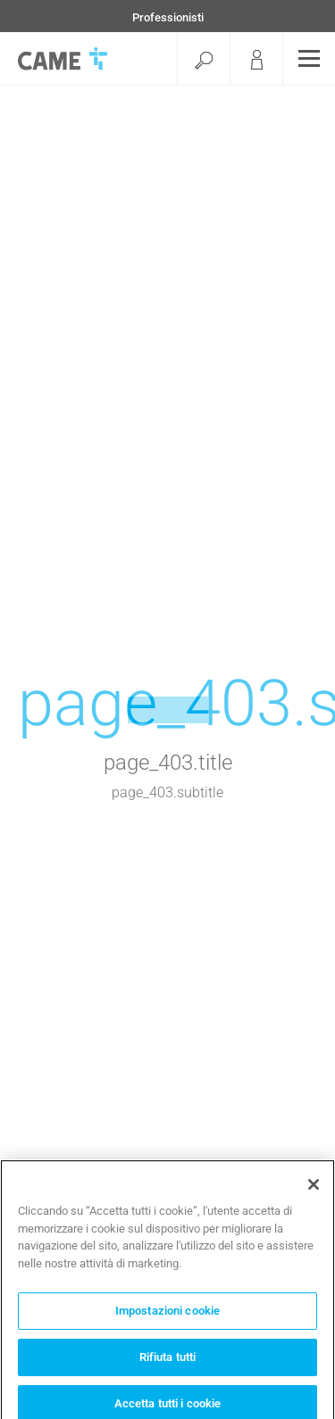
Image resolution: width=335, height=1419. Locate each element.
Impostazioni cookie (167, 1314)
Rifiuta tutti (168, 1360)
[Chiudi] (313, 1188)
